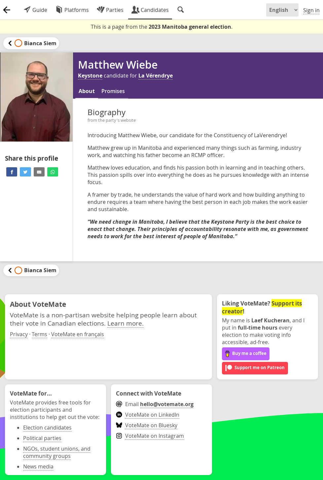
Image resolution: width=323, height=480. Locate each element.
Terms (39, 334)
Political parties (42, 438)
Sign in (311, 10)
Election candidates (47, 427)
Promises (113, 91)
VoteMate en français (77, 334)
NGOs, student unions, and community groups (56, 452)
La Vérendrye (155, 75)
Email (155, 404)
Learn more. (125, 323)
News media (38, 466)
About (87, 91)
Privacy (19, 334)
